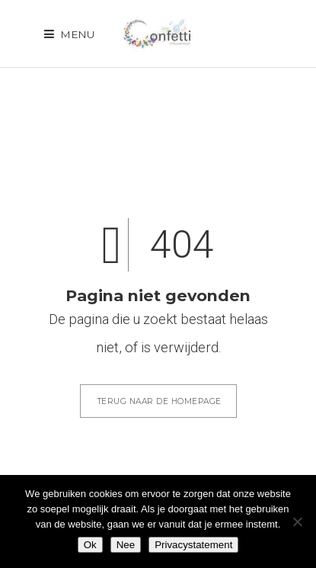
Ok (90, 544)
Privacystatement (193, 544)
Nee (126, 544)
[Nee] (297, 521)
